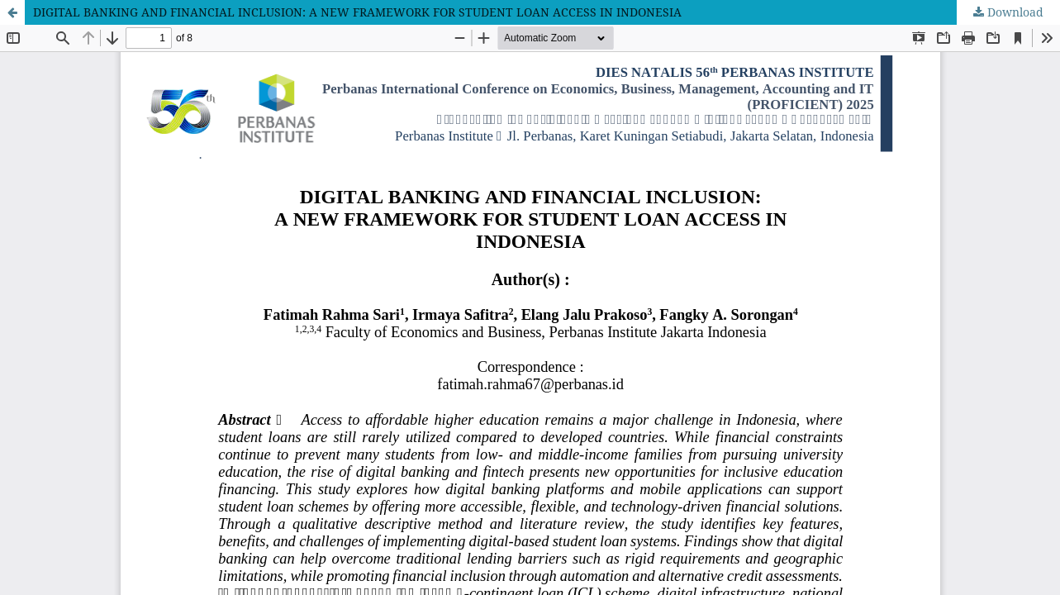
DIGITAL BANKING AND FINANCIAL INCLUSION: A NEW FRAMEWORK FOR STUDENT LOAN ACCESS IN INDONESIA (357, 12)
